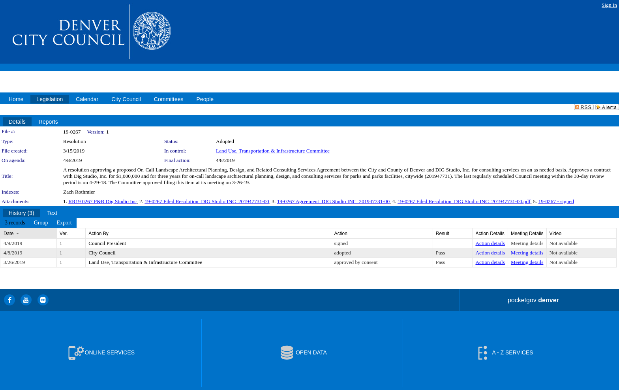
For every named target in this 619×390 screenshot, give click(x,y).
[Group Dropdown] (41, 223)
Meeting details (527, 243)
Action (340, 233)
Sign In (609, 5)
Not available (564, 243)
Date (8, 233)
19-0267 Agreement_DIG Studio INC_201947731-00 (333, 201)
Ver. (64, 233)
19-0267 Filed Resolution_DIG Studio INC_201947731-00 (206, 201)
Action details (490, 243)
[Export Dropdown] (64, 223)
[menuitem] (15, 223)
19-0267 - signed (556, 201)
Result (442, 233)
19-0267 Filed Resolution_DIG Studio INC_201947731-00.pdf (464, 201)
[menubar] (38, 223)
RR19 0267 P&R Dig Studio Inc (102, 201)
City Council (102, 253)
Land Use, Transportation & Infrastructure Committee (273, 151)
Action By (98, 233)
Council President (107, 243)
